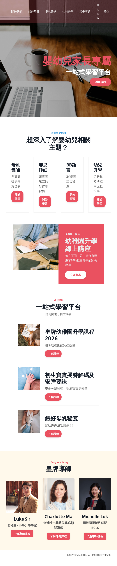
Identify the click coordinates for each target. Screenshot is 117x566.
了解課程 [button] (53, 359)
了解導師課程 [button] (22, 539)
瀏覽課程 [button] (100, 85)
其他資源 (98, 12)
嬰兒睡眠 (50, 11)
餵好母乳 (33, 11)
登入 (106, 11)
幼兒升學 (67, 11)
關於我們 (16, 11)
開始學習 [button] (17, 196)
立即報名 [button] (76, 279)
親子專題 (85, 11)
